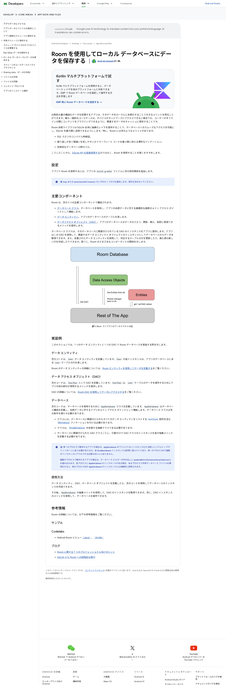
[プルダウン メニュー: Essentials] (44, 3)
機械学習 (77, 681)
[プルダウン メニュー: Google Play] (113, 3)
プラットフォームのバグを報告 (208, 677)
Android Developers (59, 43)
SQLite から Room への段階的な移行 (76, 557)
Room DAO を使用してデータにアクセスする (101, 392)
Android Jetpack (105, 61)
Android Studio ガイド (175, 679)
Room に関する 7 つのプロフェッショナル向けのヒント (86, 552)
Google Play (103, 3)
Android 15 (139, 676)
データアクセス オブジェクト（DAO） (77, 222)
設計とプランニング (61, 3)
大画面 (106, 676)
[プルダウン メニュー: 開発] (89, 3)
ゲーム (76, 676)
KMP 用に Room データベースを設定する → (79, 102)
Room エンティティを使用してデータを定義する (127, 368)
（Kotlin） (99, 537)
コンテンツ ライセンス (94, 570)
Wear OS (107, 681)
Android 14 (139, 681)
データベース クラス (67, 208)
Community (126, 3)
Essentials (35, 3)
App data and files (49, 14)
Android (46, 676)
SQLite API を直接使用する (86, 152)
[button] (19, 40)
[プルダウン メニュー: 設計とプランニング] (74, 3)
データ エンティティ (67, 217)
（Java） (86, 537)
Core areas (25, 14)
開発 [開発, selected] (84, 3)
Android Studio (212, 3)
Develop (8, 14)
